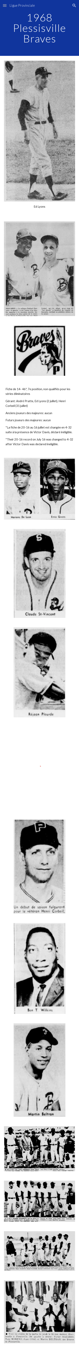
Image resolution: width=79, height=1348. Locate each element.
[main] (39, 28)
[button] (4, 5)
